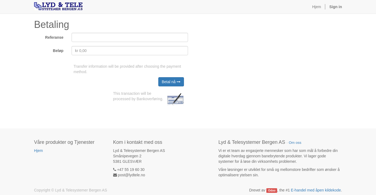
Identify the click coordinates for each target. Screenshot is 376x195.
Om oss (295, 143)
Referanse (54, 37)
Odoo (272, 190)
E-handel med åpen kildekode (316, 190)
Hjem (38, 150)
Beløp (58, 50)
